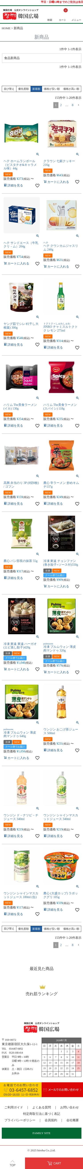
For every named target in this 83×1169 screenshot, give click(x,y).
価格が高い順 (71, 89)
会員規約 (51, 1121)
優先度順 (23, 89)
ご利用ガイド (13, 1108)
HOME (6, 28)
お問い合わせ (69, 1108)
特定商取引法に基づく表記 (41, 1114)
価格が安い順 (52, 89)
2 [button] (61, 105)
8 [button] (72, 105)
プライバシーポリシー (19, 1121)
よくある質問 (41, 1108)
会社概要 (72, 1121)
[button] (78, 106)
